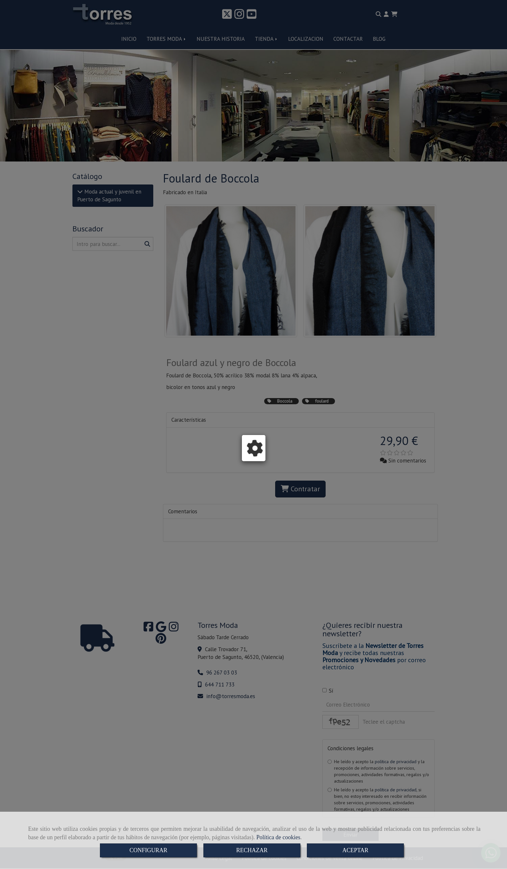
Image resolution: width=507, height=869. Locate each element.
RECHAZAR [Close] (251, 850)
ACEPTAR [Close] (355, 850)
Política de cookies (278, 837)
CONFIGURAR (148, 850)
